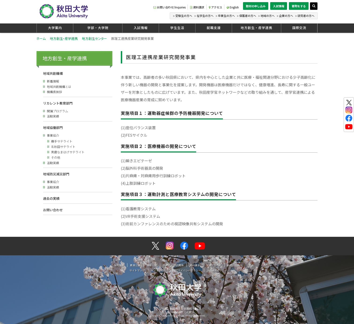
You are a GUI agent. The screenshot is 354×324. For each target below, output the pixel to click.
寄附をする (299, 6)
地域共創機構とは (59, 86)
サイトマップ (137, 270)
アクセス (215, 7)
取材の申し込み (256, 6)
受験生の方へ (183, 16)
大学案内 (55, 27)
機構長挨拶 (54, 92)
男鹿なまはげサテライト (68, 152)
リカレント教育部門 (58, 103)
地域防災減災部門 (56, 174)
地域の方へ (268, 16)
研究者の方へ (306, 16)
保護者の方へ (247, 16)
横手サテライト (61, 141)
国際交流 (299, 27)
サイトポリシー (160, 270)
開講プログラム (57, 111)
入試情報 (278, 6)
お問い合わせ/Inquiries (169, 7)
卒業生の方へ (226, 16)
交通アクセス (213, 265)
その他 (55, 157)
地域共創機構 (53, 73)
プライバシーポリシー (188, 270)
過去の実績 (51, 198)
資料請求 (197, 7)
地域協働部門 (53, 127)
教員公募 (135, 265)
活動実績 (53, 116)
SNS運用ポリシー (217, 270)
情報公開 (152, 265)
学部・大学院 (97, 27)
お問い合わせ (53, 209)
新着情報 (53, 81)
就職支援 (214, 27)
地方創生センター (94, 38)
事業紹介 (53, 135)
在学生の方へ (205, 16)
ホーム (41, 38)
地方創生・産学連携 (256, 27)
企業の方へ (286, 16)
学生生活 (177, 27)
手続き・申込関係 (173, 265)
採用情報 (119, 265)
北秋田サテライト (63, 146)
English (233, 7)
